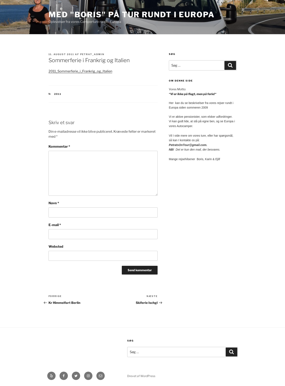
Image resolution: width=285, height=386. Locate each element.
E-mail (55, 225)
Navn (54, 203)
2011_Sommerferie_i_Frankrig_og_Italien (80, 71)
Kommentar (59, 146)
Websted (56, 247)
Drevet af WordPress (141, 376)
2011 (57, 94)
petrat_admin (92, 54)
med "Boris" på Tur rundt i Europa (132, 14)
